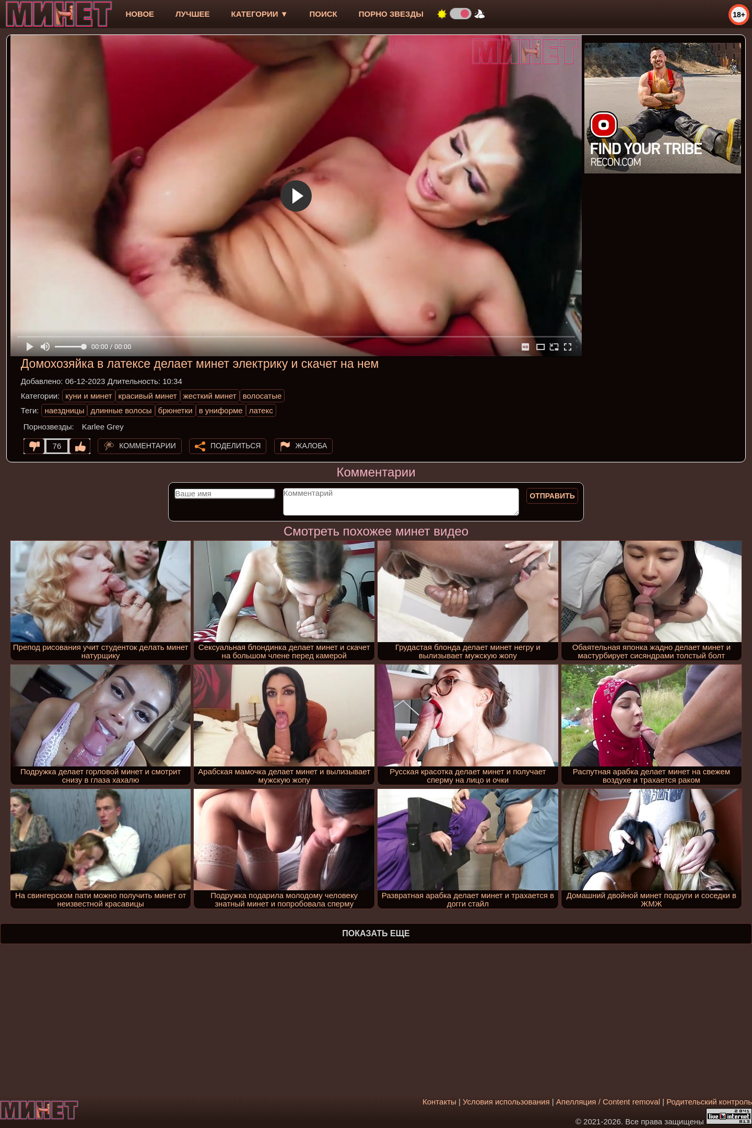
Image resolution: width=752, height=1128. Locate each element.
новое (139, 13)
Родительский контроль (709, 1101)
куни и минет (88, 395)
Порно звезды (391, 13)
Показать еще (375, 933)
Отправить (552, 496)
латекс (261, 410)
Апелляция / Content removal (608, 1101)
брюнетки (175, 410)
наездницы (64, 410)
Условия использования (506, 1101)
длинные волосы (120, 410)
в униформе (221, 410)
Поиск (323, 13)
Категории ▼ (259, 13)
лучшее (192, 13)
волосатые (262, 395)
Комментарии (147, 445)
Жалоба (311, 445)
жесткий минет (210, 395)
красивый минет (148, 395)
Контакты (439, 1101)
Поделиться (235, 445)
